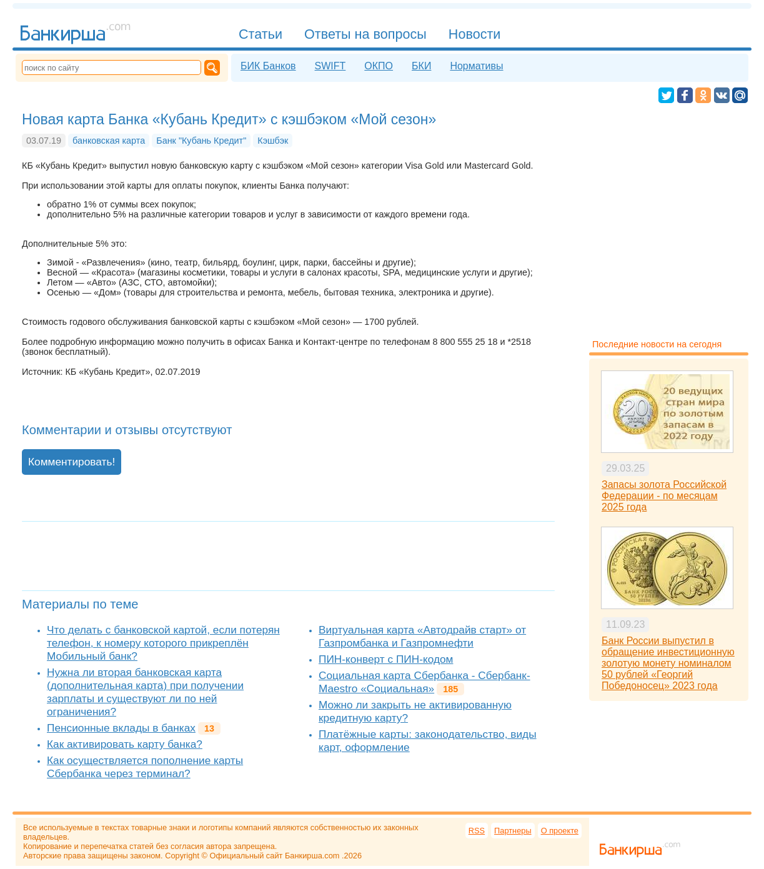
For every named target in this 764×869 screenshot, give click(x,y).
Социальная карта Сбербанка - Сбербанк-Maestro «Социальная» (424, 682)
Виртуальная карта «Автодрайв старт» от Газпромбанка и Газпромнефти (422, 636)
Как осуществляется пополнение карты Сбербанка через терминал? (145, 767)
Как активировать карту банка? (124, 744)
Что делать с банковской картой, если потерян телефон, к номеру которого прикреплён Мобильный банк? (163, 642)
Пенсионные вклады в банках (121, 728)
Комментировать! (71, 461)
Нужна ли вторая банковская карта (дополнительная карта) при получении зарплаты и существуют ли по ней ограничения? (145, 692)
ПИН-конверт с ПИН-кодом (386, 659)
